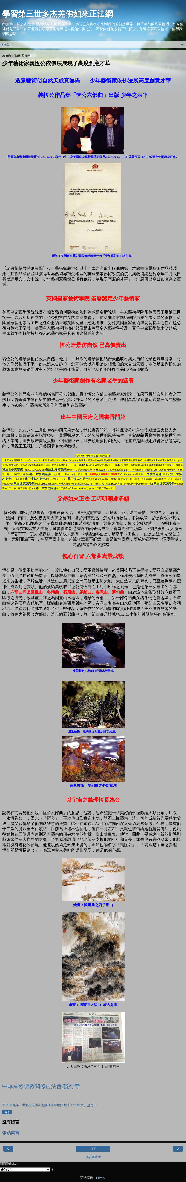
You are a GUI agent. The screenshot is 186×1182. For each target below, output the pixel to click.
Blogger (100, 1177)
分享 (7, 1112)
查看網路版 (93, 1157)
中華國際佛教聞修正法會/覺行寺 (41, 1086)
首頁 (93, 1148)
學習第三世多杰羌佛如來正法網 (57, 14)
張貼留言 (10, 1132)
